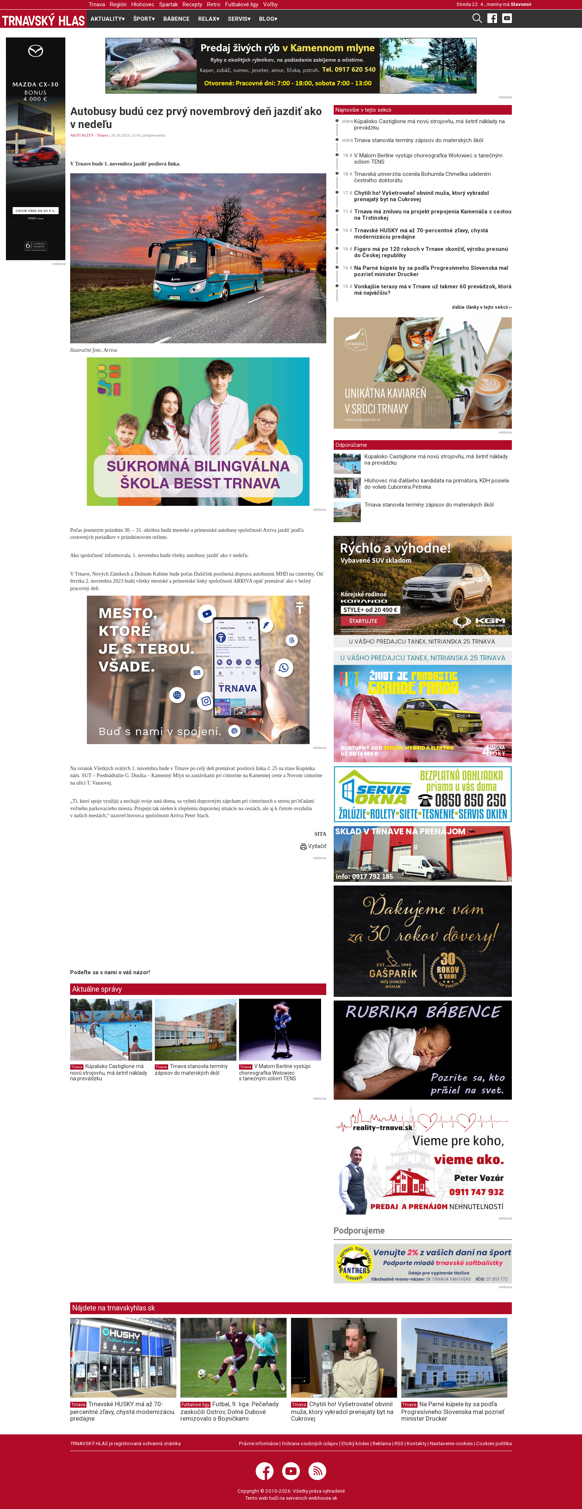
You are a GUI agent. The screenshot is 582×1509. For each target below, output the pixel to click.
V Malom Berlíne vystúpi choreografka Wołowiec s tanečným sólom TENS (274, 1072)
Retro (213, 4)
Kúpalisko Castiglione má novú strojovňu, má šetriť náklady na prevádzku (108, 1072)
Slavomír (521, 4)
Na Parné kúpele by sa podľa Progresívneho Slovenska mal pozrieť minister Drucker (431, 271)
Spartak (168, 4)
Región (118, 4)
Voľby (270, 4)
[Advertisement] (132, 914)
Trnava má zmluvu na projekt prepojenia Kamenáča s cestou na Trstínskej (432, 214)
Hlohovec (142, 4)
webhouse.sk (322, 1498)
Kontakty (416, 1443)
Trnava (97, 4)
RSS (399, 1443)
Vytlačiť (313, 846)
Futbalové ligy (241, 4)
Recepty (192, 4)
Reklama (382, 1443)
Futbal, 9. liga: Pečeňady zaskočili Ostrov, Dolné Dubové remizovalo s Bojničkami (229, 1411)
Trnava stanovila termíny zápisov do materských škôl (191, 1069)
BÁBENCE (176, 19)
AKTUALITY (82, 135)
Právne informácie (258, 1443)
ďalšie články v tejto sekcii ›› (482, 307)
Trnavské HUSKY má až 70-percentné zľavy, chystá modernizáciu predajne (421, 233)
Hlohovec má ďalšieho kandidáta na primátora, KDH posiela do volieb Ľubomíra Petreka (436, 483)
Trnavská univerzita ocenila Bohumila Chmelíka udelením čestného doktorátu (422, 177)
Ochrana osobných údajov (310, 1443)
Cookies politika (494, 1443)
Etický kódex (355, 1443)
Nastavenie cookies (451, 1443)
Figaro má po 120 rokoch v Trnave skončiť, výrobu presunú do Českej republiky (431, 252)
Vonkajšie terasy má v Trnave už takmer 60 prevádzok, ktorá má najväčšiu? (432, 289)
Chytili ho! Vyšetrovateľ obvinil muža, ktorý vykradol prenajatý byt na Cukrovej (421, 196)
